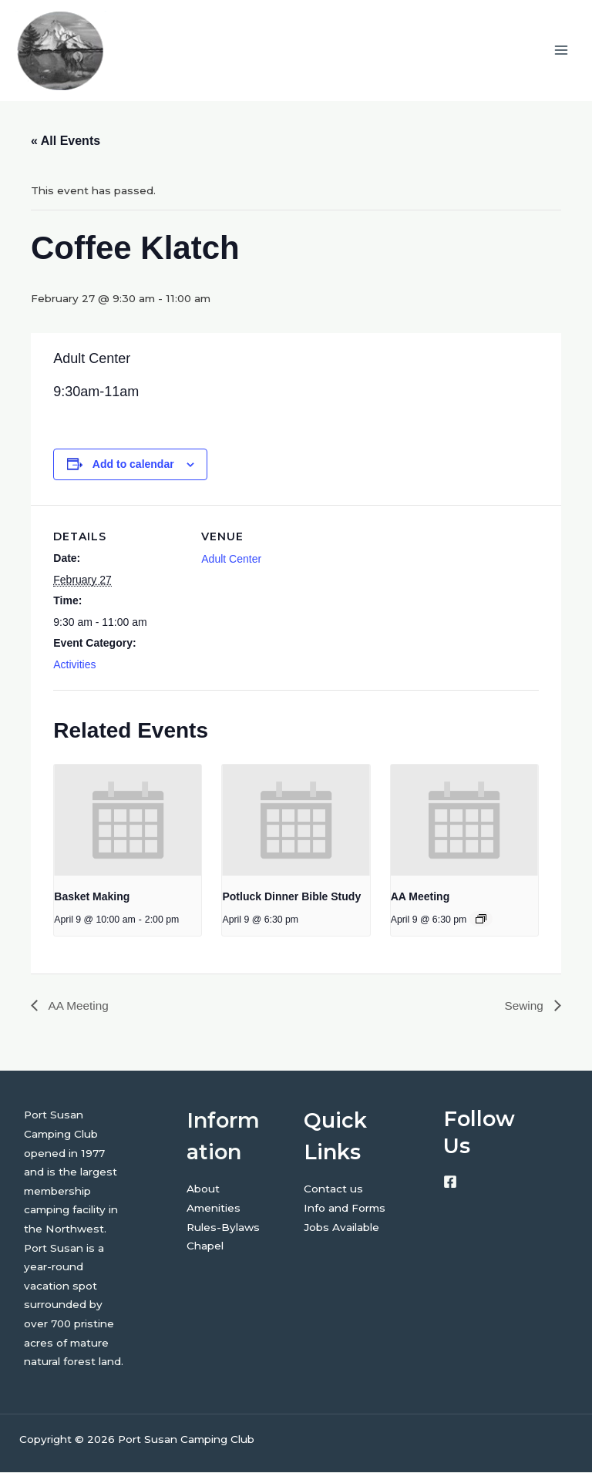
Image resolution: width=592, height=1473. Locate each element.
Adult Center (231, 559)
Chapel (205, 1247)
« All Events (65, 141)
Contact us (333, 1190)
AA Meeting (420, 897)
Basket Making (92, 897)
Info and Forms (344, 1208)
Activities (74, 666)
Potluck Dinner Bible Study (291, 897)
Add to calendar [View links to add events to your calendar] (133, 465)
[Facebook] (450, 1182)
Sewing (525, 1006)
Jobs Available (341, 1228)
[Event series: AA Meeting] (481, 920)
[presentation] (127, 821)
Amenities (213, 1208)
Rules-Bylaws (223, 1228)
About (203, 1190)
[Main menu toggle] (561, 51)
